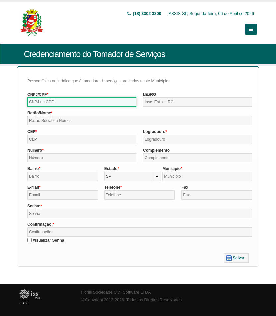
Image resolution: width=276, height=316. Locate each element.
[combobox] (132, 176)
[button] (236, 258)
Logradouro (154, 131)
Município (171, 168)
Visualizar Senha (48, 240)
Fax (184, 187)
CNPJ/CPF (37, 94)
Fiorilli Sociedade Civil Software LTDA (116, 292)
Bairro (33, 168)
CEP (31, 131)
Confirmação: (40, 224)
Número (34, 150)
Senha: (33, 206)
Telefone (112, 187)
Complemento (156, 150)
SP (108, 176)
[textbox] (81, 102)
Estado (111, 168)
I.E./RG (149, 94)
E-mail (33, 187)
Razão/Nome (39, 113)
